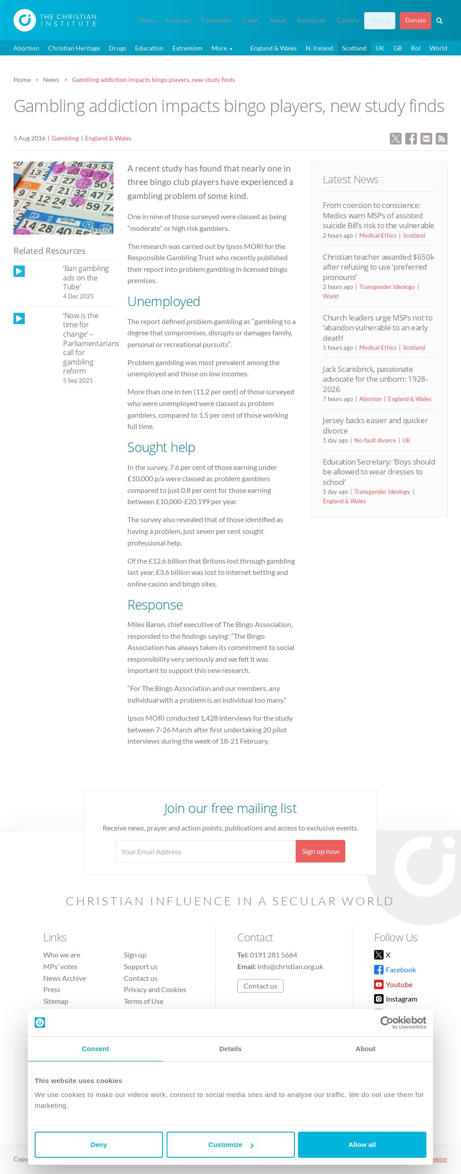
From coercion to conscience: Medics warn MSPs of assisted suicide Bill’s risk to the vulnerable (378, 215)
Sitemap (55, 1001)
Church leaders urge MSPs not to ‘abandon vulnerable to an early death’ (377, 327)
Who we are (61, 954)
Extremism (187, 48)
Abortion (26, 48)
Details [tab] (230, 1048)
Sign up (380, 20)
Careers (348, 20)
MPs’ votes (60, 966)
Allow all (362, 1144)
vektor (438, 1159)
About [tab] (365, 1048)
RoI (415, 48)
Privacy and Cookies (155, 989)
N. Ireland (319, 48)
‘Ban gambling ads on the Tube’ (86, 277)
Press (51, 989)
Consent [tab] (95, 1048)
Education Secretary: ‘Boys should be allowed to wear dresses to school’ (379, 471)
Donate (415, 20)
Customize (230, 1144)
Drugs (117, 48)
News (147, 20)
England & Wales (273, 48)
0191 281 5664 (273, 954)
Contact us (141, 978)
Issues (278, 20)
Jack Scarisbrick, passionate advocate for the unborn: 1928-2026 (375, 379)
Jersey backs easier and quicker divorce (375, 425)
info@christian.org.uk (290, 966)
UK (379, 48)
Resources (311, 20)
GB (397, 48)
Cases (251, 20)
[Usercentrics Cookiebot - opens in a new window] (387, 1023)
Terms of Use (143, 1001)
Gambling (65, 138)
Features (178, 20)
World (438, 48)
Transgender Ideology (387, 286)
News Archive (64, 978)
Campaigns (216, 20)
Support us (141, 966)
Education (149, 48)
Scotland (354, 48)
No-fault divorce (375, 440)
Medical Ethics (378, 235)
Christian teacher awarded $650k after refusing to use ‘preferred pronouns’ (378, 267)
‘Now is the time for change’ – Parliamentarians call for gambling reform (91, 343)
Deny (98, 1144)
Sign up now (320, 851)
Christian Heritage (74, 48)
